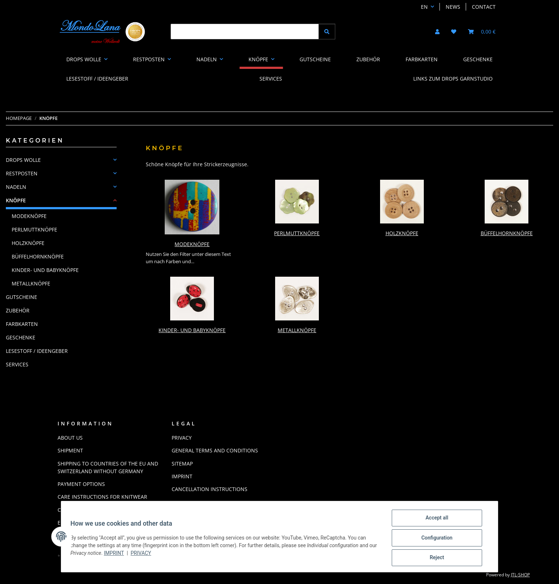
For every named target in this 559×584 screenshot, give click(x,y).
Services (17, 364)
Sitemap (182, 463)
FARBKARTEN (22, 323)
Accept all (431, 520)
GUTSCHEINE (21, 296)
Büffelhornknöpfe (507, 233)
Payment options (81, 483)
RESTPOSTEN (22, 173)
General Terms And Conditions (215, 450)
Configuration (431, 539)
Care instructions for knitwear (102, 496)
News (453, 6)
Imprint (125, 554)
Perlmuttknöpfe (297, 233)
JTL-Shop (520, 575)
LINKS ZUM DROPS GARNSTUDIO (453, 78)
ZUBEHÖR (18, 310)
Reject (431, 558)
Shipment (70, 450)
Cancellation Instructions (209, 489)
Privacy (152, 554)
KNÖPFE (16, 200)
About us (70, 437)
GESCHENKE (20, 337)
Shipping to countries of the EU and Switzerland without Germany (108, 467)
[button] (437, 31)
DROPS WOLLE (23, 159)
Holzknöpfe (402, 233)
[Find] (245, 31)
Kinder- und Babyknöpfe (192, 330)
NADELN (16, 186)
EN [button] (424, 6)
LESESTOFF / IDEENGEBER (37, 350)
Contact (484, 6)
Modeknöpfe (192, 244)
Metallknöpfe (297, 330)
